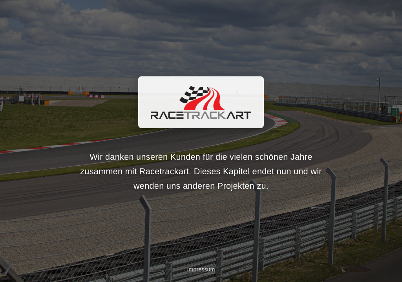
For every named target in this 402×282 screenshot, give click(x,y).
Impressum (201, 269)
